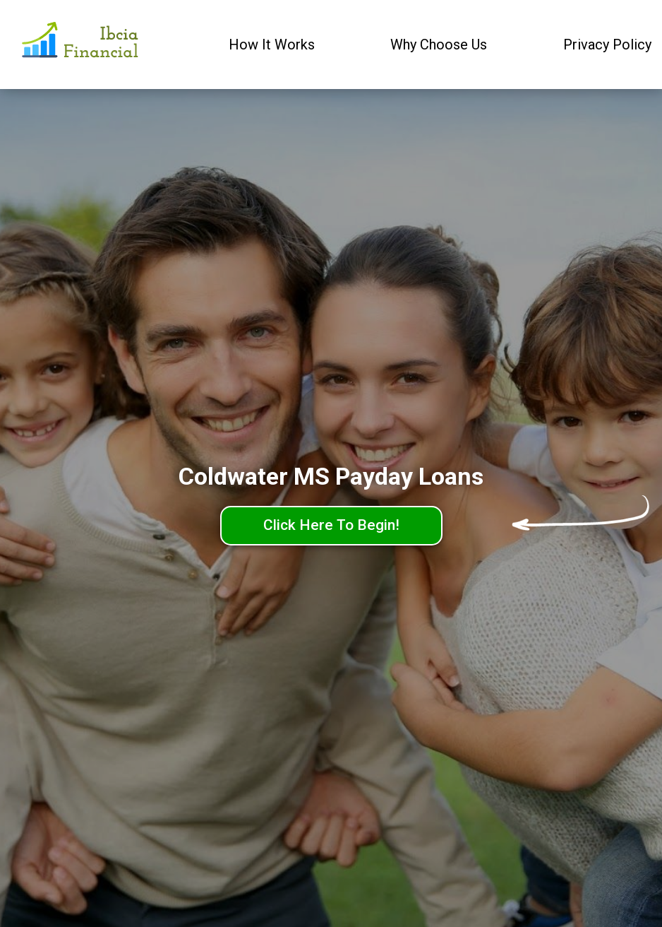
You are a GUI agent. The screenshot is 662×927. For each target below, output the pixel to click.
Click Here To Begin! (331, 524)
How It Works (272, 44)
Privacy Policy (607, 44)
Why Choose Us (438, 44)
